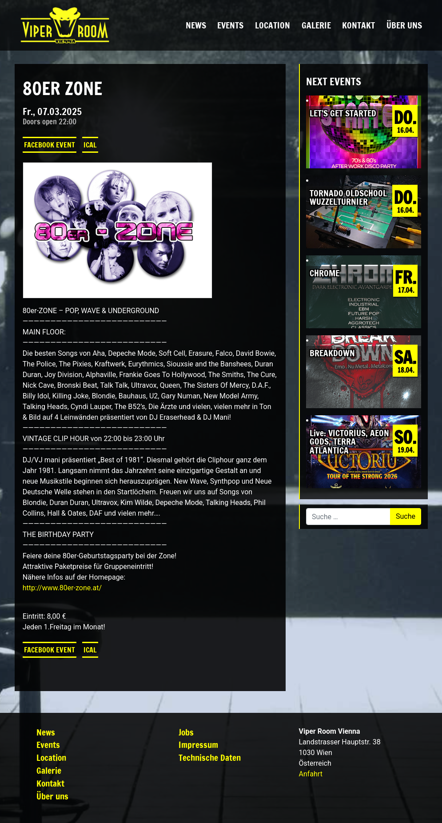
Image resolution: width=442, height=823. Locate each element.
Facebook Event (49, 145)
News (196, 25)
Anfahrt (310, 774)
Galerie (316, 25)
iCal (90, 145)
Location (272, 25)
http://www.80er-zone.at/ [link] (62, 588)
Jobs (186, 732)
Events (230, 25)
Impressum (198, 745)
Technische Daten (210, 757)
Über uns (404, 25)
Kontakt (358, 25)
